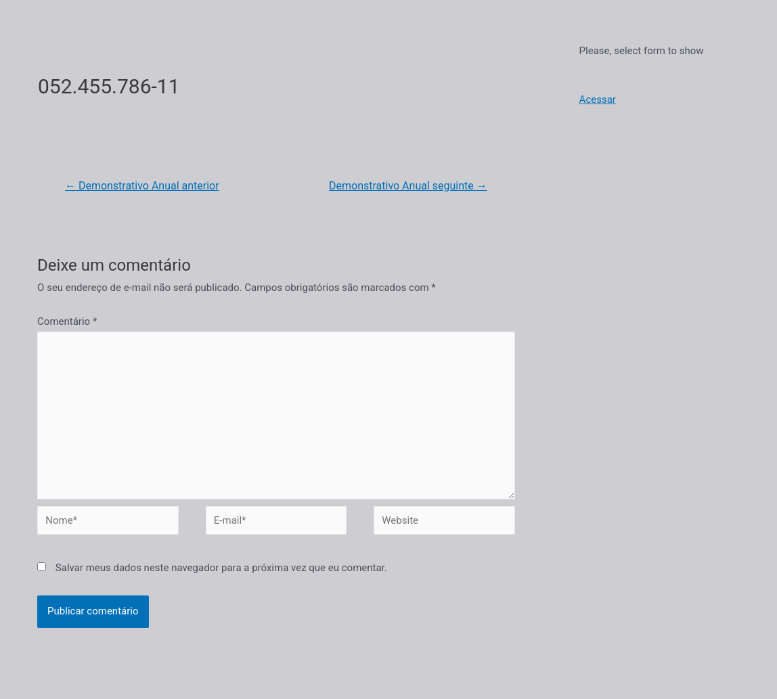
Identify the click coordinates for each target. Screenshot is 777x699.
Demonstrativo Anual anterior (142, 185)
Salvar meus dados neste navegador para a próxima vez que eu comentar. (221, 568)
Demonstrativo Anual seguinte (408, 185)
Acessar (597, 99)
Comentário (67, 321)
